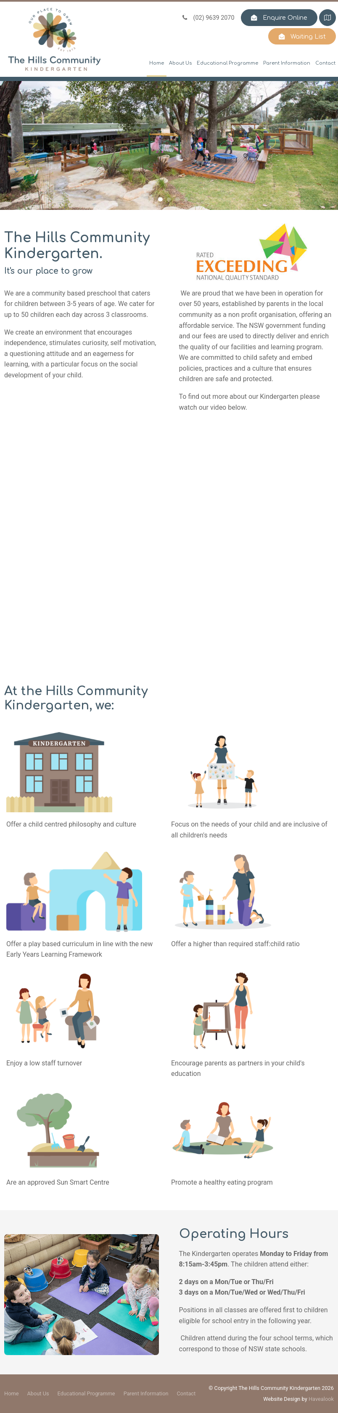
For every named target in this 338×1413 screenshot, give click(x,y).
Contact (325, 63)
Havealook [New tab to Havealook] (321, 1399)
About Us (180, 63)
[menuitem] (11, 1393)
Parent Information (286, 63)
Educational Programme (227, 63)
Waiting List (308, 36)
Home (156, 63)
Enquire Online (285, 17)
